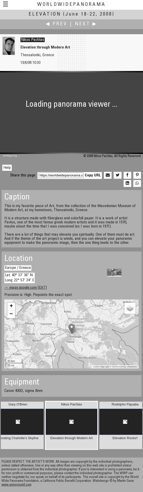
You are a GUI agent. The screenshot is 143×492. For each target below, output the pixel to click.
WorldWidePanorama (71, 4)
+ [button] (11, 306)
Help (7, 168)
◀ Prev (56, 24)
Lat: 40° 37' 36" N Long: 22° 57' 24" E (19, 277)
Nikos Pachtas (32, 40)
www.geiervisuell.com (16, 485)
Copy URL (93, 175)
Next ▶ (86, 24)
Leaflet (96, 367)
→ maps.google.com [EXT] (25, 288)
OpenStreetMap (119, 367)
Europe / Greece (18, 268)
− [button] (11, 314)
